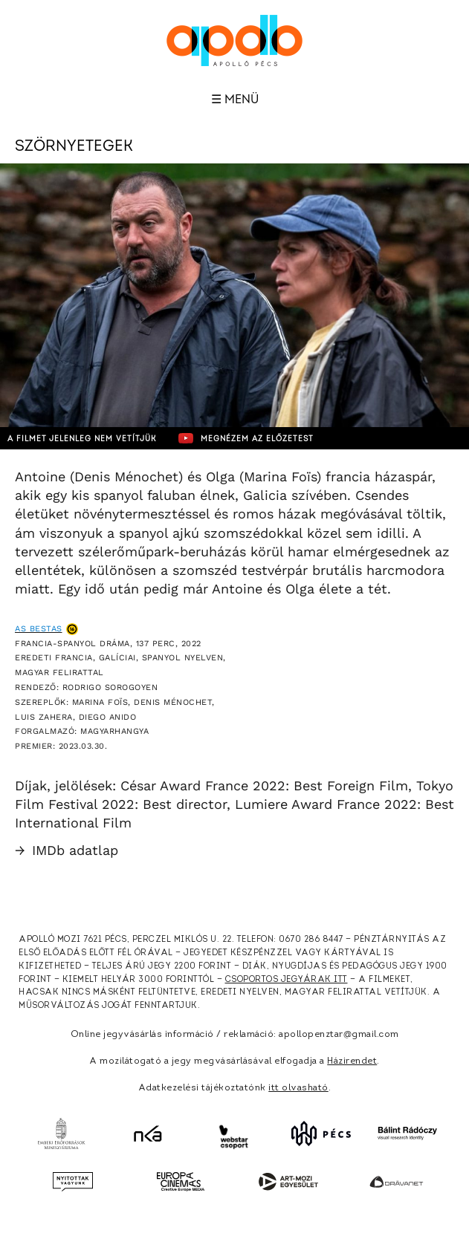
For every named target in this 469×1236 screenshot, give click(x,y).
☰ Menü (235, 99)
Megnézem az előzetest (246, 438)
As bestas (38, 629)
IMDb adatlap (66, 850)
